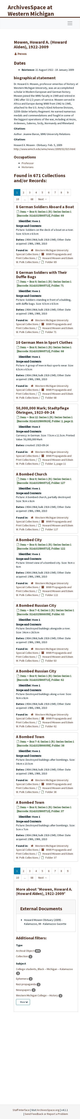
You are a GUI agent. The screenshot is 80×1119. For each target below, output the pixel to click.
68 (32, 199)
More (24, 1001)
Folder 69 (50, 262)
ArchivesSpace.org (48, 1110)
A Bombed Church (31, 474)
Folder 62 (50, 726)
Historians (28, 167)
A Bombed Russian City (36, 605)
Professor (28, 163)
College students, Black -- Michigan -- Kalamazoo (44, 969)
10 (17, 199)
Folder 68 (50, 397)
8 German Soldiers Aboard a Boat (45, 206)
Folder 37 (50, 857)
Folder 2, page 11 (55, 463)
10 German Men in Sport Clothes (44, 342)
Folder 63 (50, 660)
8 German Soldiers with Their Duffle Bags (41, 274)
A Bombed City (29, 539)
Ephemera (22, 978)
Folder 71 (50, 332)
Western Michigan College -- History (37, 995)
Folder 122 (51, 595)
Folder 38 (50, 792)
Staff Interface (21, 1110)
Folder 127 (51, 529)
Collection (22, 956)
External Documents (41, 909)
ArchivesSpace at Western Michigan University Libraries (34, 13)
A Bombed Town (30, 736)
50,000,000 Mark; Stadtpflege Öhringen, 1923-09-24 (42, 410)
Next (42, 199)
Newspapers (24, 990)
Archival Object (25, 951)
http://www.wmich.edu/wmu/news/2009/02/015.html (44, 149)
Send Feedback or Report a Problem (46, 1114)
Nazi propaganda (26, 984)
